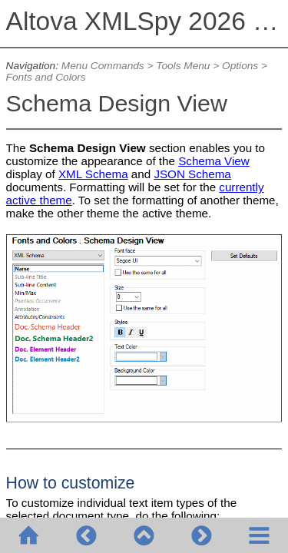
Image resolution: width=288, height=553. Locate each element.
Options (240, 65)
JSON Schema (192, 173)
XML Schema (93, 173)
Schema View (214, 160)
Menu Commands (102, 65)
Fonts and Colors (46, 77)
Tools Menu (183, 65)
